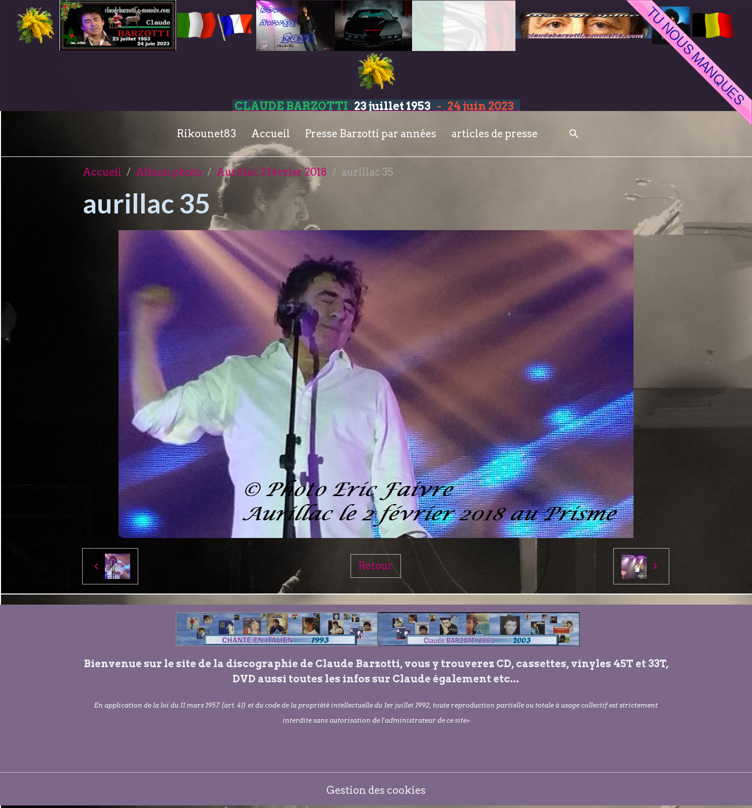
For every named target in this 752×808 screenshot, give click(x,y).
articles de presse (494, 134)
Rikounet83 (206, 134)
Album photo (169, 172)
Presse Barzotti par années (370, 134)
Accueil (270, 134)
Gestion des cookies (376, 790)
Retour (376, 566)
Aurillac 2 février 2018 (271, 172)
